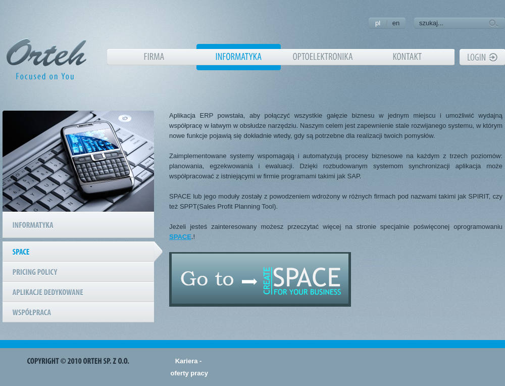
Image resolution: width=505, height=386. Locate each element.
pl (377, 23)
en (395, 23)
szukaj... (431, 23)
